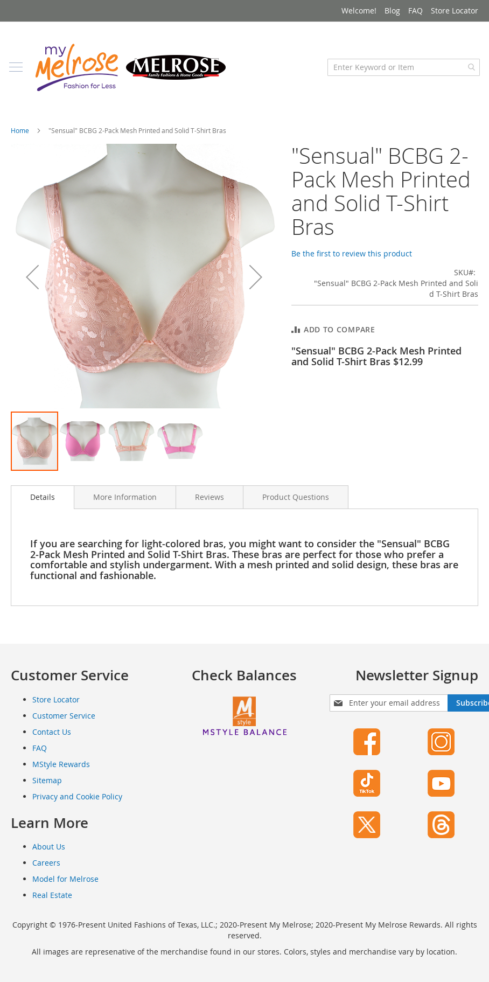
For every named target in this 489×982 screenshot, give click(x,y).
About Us (48, 852)
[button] (32, 282)
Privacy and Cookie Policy (77, 802)
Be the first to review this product (351, 259)
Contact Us (51, 737)
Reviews (209, 502)
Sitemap (47, 786)
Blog (392, 10)
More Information (125, 502)
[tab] (42, 502)
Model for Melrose (65, 884)
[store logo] (132, 72)
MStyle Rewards (61, 769)
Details (42, 502)
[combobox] (402, 72)
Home (20, 135)
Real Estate (52, 900)
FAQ (415, 10)
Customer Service (63, 721)
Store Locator (454, 10)
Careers (46, 868)
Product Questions (295, 502)
